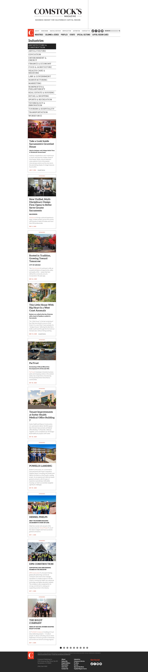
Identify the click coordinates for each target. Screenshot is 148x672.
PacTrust (31, 372)
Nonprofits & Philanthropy (37, 88)
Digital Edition (55, 30)
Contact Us (86, 30)
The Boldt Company (36, 632)
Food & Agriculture (40, 67)
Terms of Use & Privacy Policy (45, 654)
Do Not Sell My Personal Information (61, 654)
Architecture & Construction (38, 46)
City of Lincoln (36, 268)
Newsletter (67, 30)
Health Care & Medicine (37, 72)
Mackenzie (32, 217)
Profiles (64, 34)
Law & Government (40, 76)
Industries (39, 34)
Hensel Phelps (43, 528)
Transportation (38, 112)
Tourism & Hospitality (41, 109)
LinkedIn (102, 31)
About (37, 30)
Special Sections (83, 34)
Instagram (99, 31)
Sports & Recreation (40, 100)
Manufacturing (38, 80)
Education (35, 54)
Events (72, 34)
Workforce (35, 116)
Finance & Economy (40, 64)
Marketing (35, 83)
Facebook (96, 31)
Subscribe (44, 30)
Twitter (93, 31)
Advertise (76, 30)
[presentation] (31, 33)
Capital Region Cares (100, 34)
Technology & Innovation (37, 104)
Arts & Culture (37, 51)
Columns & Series (52, 34)
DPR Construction (34, 573)
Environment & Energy (38, 59)
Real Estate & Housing (41, 93)
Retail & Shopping (39, 96)
